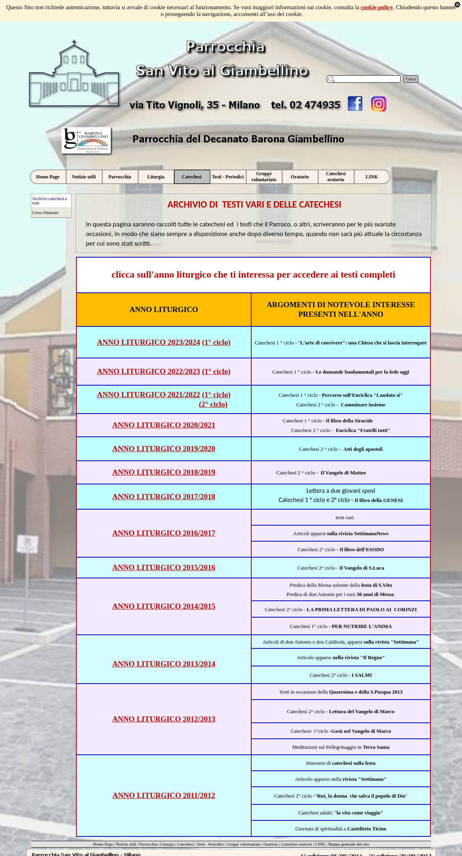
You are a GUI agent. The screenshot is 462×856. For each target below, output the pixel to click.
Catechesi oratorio (296, 844)
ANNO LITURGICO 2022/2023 (148, 371)
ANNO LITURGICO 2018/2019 (164, 472)
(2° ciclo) (213, 404)
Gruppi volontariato (243, 844)
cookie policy (377, 7)
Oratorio (271, 844)
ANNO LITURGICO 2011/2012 (163, 795)
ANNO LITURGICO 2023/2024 (148, 342)
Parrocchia (148, 844)
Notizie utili (126, 844)
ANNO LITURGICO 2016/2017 (164, 533)
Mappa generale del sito (348, 844)
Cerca (411, 79)
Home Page (102, 844)
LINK (320, 844)
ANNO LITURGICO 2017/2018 (164, 496)
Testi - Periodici (210, 844)
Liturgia (167, 844)
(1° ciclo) (216, 342)
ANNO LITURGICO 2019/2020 (164, 448)
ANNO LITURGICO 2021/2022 (148, 394)
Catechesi (185, 844)
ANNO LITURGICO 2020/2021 (164, 425)
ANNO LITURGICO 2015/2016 (164, 567)
